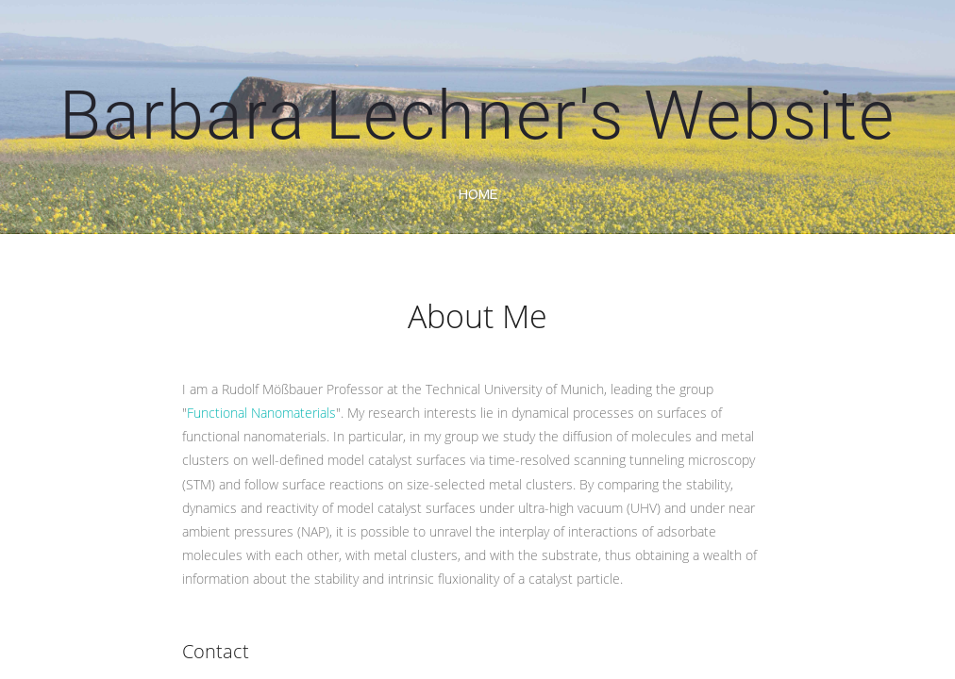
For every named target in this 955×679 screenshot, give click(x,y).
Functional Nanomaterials (261, 413)
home (478, 194)
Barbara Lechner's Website (477, 115)
